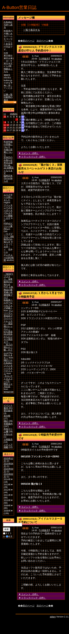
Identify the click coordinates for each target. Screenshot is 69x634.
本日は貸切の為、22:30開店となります (9, 167)
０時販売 (44, 58)
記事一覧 (8, 94)
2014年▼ (8, 479)
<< (5, 114)
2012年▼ (8, 490)
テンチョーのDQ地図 (9, 257)
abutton (58, 58)
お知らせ (8, 434)
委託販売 (8, 410)
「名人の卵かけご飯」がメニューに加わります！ (8, 351)
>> (22, 114)
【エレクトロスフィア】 (8, 378)
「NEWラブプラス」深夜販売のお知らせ (8, 279)
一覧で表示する (31, 30)
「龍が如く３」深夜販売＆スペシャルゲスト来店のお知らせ (40, 168)
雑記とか (8, 360)
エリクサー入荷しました (8, 197)
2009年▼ (8, 505)
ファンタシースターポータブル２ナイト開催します (8, 212)
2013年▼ (8, 484)
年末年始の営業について (8, 144)
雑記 (6, 421)
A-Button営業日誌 (19, 7)
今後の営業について (8, 152)
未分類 (7, 416)
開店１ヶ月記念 (8, 385)
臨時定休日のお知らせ (8, 178)
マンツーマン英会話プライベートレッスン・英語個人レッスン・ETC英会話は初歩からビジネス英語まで (8, 326)
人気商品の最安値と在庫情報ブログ (8, 292)
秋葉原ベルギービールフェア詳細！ (8, 304)
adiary (53, 616)
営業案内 (8, 423)
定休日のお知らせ (8, 158)
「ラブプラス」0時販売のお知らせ (9, 238)
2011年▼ (8, 495)
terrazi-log (8, 391)
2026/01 (13, 114)
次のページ (42, 40)
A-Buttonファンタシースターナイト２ (8, 368)
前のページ (28, 40)
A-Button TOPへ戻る (8, 25)
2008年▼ (8, 510)
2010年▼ (8, 500)
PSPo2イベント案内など (8, 226)
